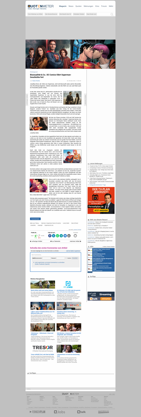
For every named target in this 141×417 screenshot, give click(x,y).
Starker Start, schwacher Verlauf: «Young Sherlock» (100, 228)
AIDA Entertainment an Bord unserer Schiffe (96, 255)
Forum (104, 6)
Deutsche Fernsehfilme (102, 407)
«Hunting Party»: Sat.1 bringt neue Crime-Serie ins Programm (101, 170)
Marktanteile (68, 399)
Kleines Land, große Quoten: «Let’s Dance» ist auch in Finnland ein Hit (100, 237)
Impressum (106, 405)
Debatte (79, 397)
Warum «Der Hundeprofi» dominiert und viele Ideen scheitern (100, 222)
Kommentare (35, 219)
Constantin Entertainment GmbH (99, 264)
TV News (59, 407)
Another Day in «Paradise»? (98, 225)
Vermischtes (55, 399)
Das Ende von (91, 14)
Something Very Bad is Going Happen (100, 235)
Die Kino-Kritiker (94, 399)
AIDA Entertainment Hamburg (99, 250)
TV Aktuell (36, 407)
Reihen (41, 399)
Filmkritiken (48, 407)
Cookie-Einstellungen (108, 404)
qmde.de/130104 (77, 229)
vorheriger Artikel (36, 241)
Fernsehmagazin (41, 407)
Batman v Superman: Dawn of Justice (51, 223)
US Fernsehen (54, 407)
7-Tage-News (29, 401)
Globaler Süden (79, 14)
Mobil (28, 400)
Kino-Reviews (81, 400)
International (55, 401)
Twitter (28, 404)
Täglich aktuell (68, 400)
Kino (97, 6)
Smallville (33, 225)
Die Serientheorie (51, 14)
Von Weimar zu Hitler (35, 14)
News (71, 6)
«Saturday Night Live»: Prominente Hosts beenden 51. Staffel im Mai (100, 175)
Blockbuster (75, 407)
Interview (41, 400)
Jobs (105, 399)
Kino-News (93, 397)
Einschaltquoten (65, 407)
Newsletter (29, 399)
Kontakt (105, 400)
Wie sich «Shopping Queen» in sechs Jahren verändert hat (101, 232)
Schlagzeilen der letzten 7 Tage (97, 185)
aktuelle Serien (88, 407)
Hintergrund (42, 397)
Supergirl (40, 225)
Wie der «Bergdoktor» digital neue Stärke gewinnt (100, 241)
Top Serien (110, 407)
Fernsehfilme (81, 407)
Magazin (62, 6)
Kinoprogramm (94, 407)
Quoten (78, 6)
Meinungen (88, 6)
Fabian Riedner (36, 80)
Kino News (31, 407)
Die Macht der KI (65, 14)
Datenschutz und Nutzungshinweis (107, 402)
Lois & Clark (66, 223)
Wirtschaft (55, 400)
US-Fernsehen (55, 404)
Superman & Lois (49, 225)
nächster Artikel (75, 241)
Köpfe (54, 402)
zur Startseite (55, 241)
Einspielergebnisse (95, 400)
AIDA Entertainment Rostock (100, 260)
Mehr (111, 6)
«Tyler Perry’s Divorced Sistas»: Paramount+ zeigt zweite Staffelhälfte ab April (100, 178)
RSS (28, 397)
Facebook (29, 402)
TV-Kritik (80, 399)
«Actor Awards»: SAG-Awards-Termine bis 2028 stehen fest (101, 182)
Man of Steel (74, 223)
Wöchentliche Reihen (69, 397)
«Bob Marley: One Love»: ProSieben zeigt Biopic (101, 173)
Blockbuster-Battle (94, 401)
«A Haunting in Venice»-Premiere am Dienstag (101, 168)
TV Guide (71, 407)
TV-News (54, 397)
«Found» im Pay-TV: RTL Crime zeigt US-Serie (101, 166)
